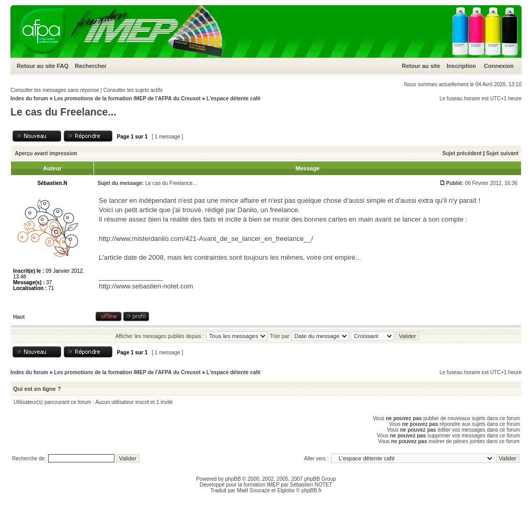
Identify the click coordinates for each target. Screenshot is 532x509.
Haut (19, 317)
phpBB (233, 479)
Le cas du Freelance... (63, 112)
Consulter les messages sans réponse (54, 90)
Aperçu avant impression (46, 153)
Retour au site (36, 66)
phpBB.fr (312, 490)
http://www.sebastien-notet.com (146, 286)
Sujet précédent (462, 153)
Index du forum (29, 98)
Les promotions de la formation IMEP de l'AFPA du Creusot (127, 98)
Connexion (499, 66)
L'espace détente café (233, 98)
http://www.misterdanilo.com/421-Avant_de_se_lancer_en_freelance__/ (206, 238)
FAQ (62, 66)
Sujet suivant (502, 153)
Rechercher (91, 66)
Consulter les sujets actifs (133, 90)
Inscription (461, 66)
